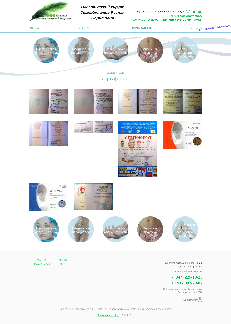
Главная (34, 28)
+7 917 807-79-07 (186, 283)
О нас (121, 72)
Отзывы (196, 28)
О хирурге (86, 28)
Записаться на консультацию (228, 48)
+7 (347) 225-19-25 (185, 277)
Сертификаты (142, 28)
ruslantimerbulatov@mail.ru (186, 15)
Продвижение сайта (108, 315)
